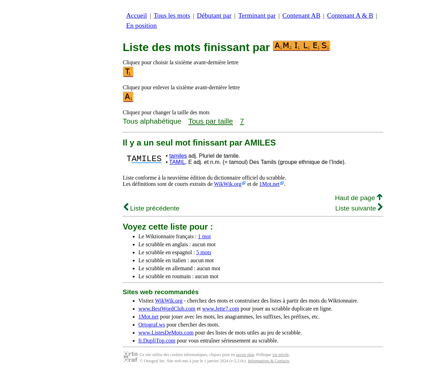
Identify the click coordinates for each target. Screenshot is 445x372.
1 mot (204, 236)
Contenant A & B (350, 15)
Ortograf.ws (151, 325)
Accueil (136, 15)
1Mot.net (269, 184)
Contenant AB (301, 15)
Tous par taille (210, 121)
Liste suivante (358, 208)
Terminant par (257, 15)
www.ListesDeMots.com (166, 333)
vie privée (280, 354)
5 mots (203, 252)
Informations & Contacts (268, 360)
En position (141, 25)
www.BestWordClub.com (166, 309)
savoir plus (245, 354)
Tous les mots (172, 15)
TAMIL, (178, 162)
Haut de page (358, 197)
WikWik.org (227, 184)
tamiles (178, 156)
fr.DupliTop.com (156, 341)
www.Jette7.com (220, 309)
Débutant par (214, 15)
